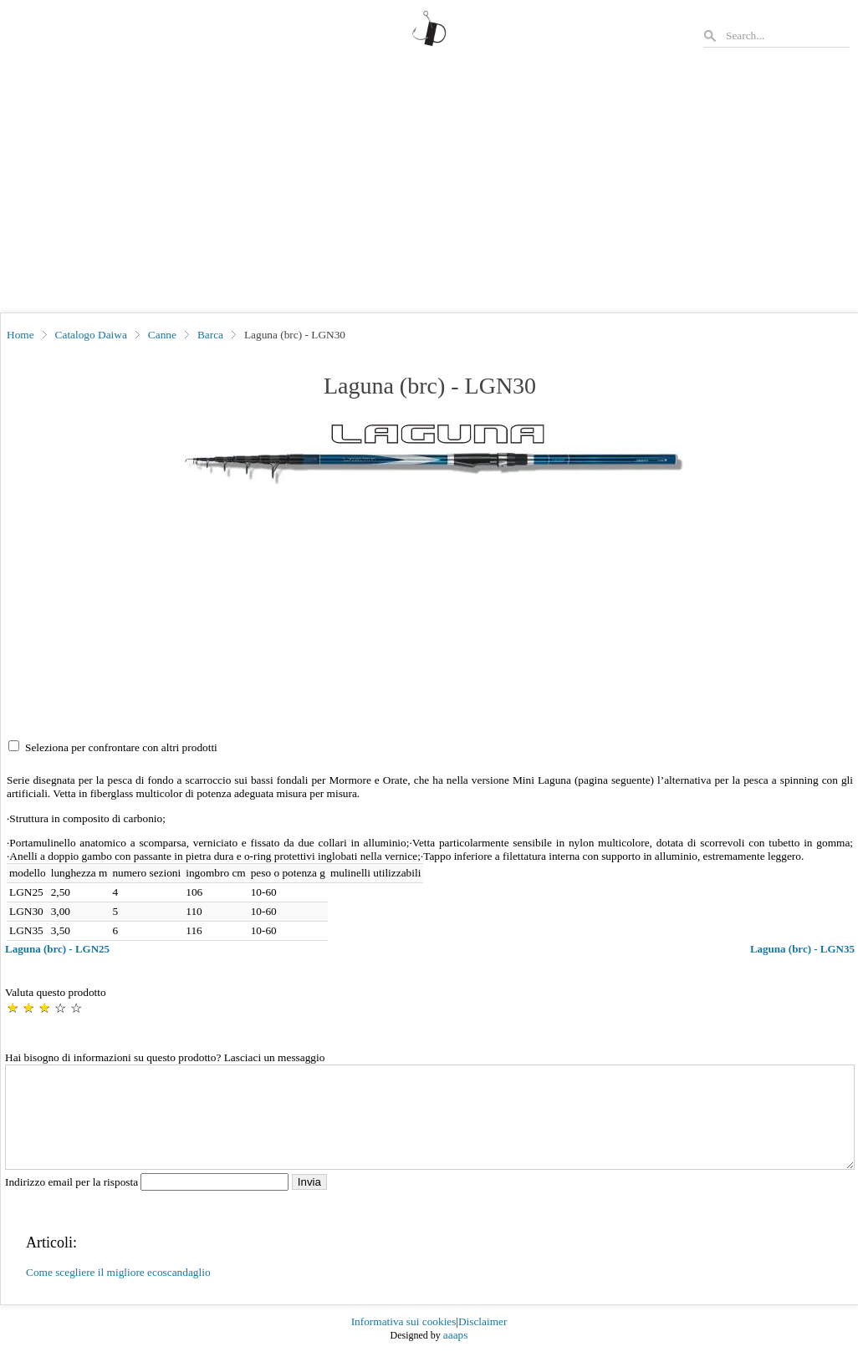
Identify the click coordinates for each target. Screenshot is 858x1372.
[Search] (787, 35)
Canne (162, 334)
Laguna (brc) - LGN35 (802, 949)
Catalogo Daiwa (91, 334)
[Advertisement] (429, 187)
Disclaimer (482, 1341)
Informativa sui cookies (404, 1341)
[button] (430, 453)
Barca (210, 334)
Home (20, 334)
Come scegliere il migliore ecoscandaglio (118, 1292)
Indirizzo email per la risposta (148, 1202)
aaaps (455, 1355)
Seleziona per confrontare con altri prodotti (121, 747)
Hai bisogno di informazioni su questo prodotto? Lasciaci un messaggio (164, 1057)
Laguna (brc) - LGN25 (57, 949)
